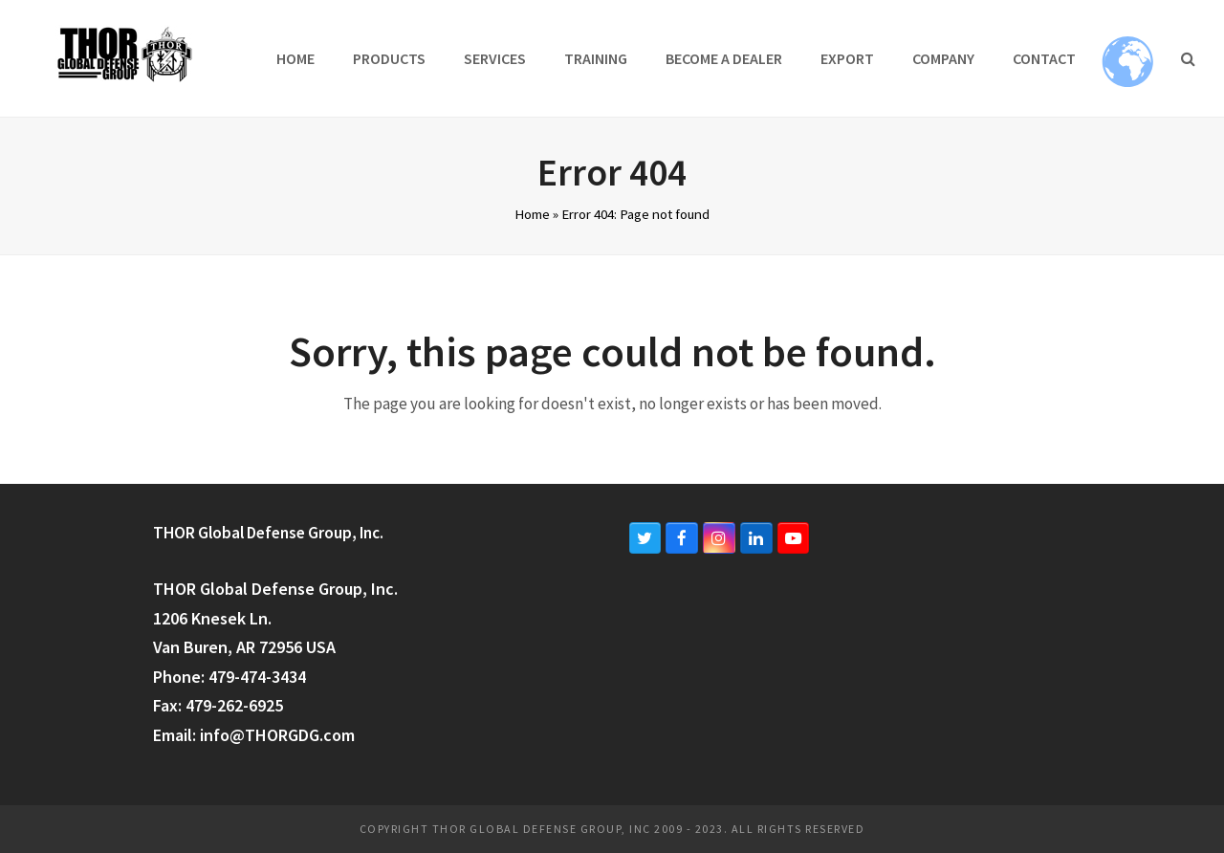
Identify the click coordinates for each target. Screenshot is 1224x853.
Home (532, 214)
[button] (1188, 58)
